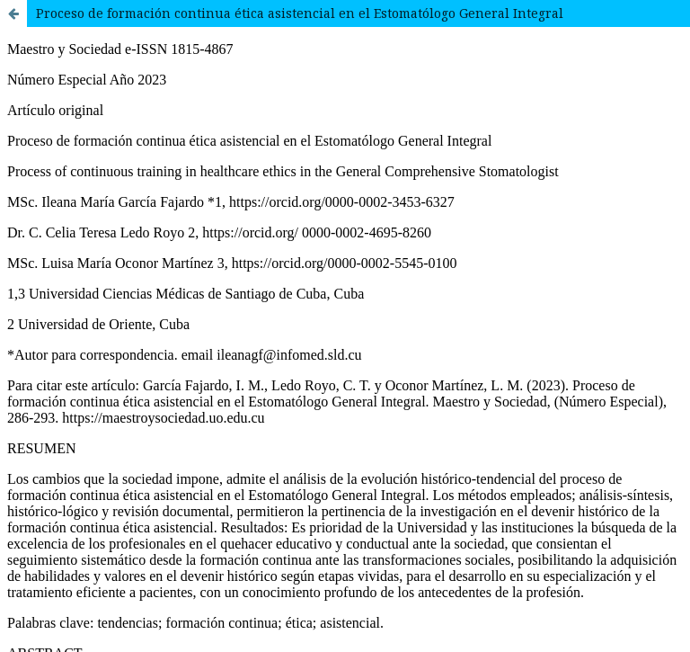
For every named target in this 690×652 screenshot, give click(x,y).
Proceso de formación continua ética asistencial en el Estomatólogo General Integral (299, 13)
